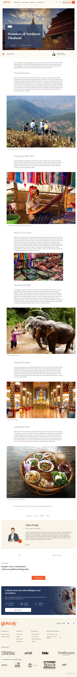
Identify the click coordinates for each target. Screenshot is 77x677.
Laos (36, 62)
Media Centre (19, 639)
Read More (27, 544)
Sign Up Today (18, 610)
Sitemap (33, 641)
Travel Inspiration (38, 577)
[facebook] (74, 623)
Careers (18, 636)
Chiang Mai (20, 66)
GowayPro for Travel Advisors (54, 637)
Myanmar (30, 62)
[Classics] (10, 27)
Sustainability (19, 641)
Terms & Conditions (36, 639)
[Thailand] (42, 516)
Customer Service (5, 634)
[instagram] (68, 623)
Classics (17, 11)
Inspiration (11, 11)
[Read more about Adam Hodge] (20, 541)
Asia (46, 77)
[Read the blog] (19, 555)
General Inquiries (5, 636)
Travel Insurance (35, 634)
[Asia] (48, 516)
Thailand (20, 62)
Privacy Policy (34, 636)
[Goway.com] (7, 2)
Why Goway (19, 634)
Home (7, 11)
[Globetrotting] (4, 54)
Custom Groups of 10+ (52, 634)
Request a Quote (67, 2)
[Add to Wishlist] (39, 26)
